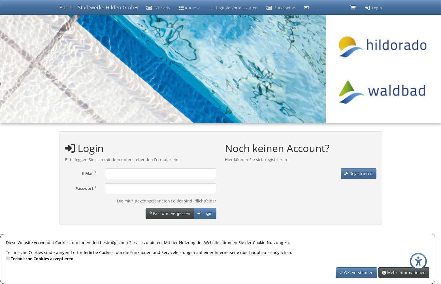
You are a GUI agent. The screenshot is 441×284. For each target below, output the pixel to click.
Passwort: (85, 188)
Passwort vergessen (169, 213)
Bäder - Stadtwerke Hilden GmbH (98, 7)
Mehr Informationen (404, 272)
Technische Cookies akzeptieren (42, 258)
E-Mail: (89, 173)
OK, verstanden (357, 272)
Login (373, 7)
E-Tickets (158, 7)
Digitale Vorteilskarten (233, 7)
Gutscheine (280, 7)
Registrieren (358, 173)
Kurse (189, 7)
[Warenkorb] (353, 7)
